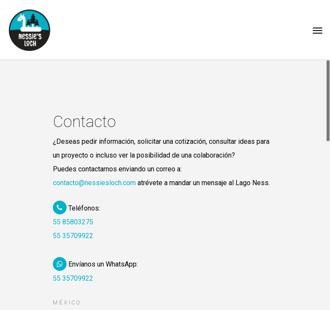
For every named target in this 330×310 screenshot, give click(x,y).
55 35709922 (73, 236)
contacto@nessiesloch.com (94, 183)
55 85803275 (73, 222)
